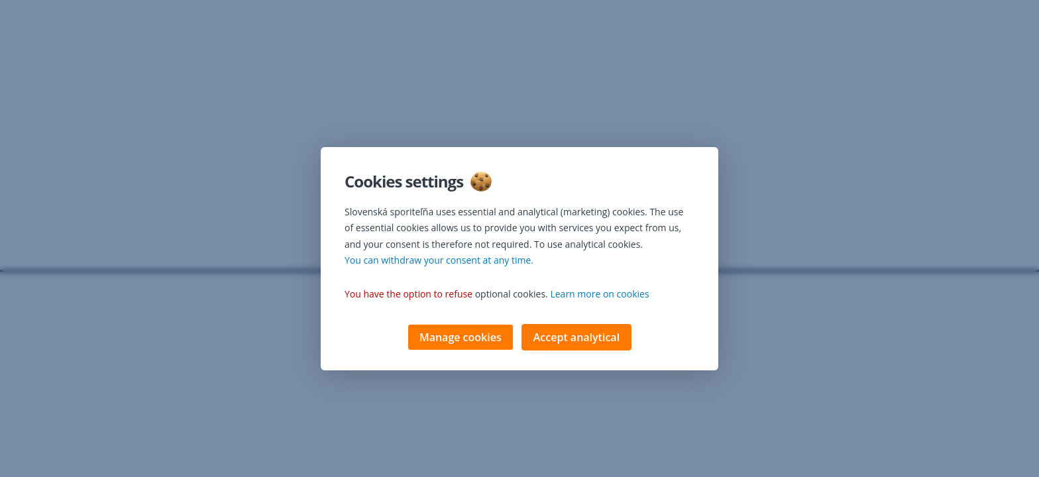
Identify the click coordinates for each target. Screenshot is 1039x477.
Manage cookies (460, 338)
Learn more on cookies (599, 295)
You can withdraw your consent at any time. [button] (439, 261)
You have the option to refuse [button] (408, 295)
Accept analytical (576, 338)
